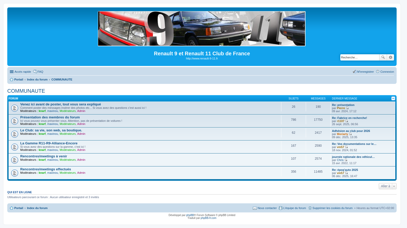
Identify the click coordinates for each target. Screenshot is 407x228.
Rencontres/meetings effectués (45, 169)
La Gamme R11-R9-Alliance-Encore (49, 143)
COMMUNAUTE (26, 91)
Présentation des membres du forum (50, 117)
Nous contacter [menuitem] (267, 208)
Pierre (341, 108)
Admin (81, 110)
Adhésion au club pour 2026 (351, 130)
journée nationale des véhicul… (353, 156)
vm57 (340, 147)
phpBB (190, 215)
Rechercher (383, 57)
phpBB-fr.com (208, 218)
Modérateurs (68, 110)
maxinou (52, 110)
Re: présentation (343, 104)
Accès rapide (23, 71)
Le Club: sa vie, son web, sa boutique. (51, 130)
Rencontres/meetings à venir (43, 156)
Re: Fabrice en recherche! (349, 117)
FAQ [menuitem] (40, 71)
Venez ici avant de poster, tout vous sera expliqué (60, 104)
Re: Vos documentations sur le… (354, 143)
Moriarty (342, 134)
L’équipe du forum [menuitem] (294, 208)
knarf (42, 110)
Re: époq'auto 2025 (345, 169)
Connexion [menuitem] (387, 71)
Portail (18, 79)
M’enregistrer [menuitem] (365, 71)
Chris (340, 160)
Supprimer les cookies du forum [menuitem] (333, 208)
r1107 (340, 121)
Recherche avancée (390, 57)
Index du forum (37, 208)
